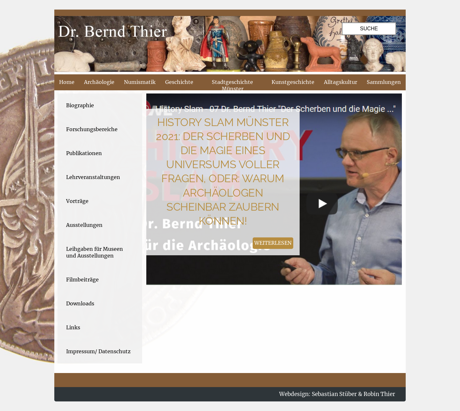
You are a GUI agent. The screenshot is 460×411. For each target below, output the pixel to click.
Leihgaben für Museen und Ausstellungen (94, 252)
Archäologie (99, 82)
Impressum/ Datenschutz (98, 351)
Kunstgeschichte (293, 82)
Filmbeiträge (82, 279)
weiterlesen (273, 243)
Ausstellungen (84, 225)
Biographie (80, 105)
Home (66, 82)
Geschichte (179, 82)
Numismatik (140, 82)
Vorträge (77, 201)
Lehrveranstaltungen (93, 177)
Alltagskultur (340, 82)
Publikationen (84, 153)
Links (73, 327)
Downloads (80, 303)
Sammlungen (384, 82)
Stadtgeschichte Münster (232, 85)
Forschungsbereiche (92, 129)
